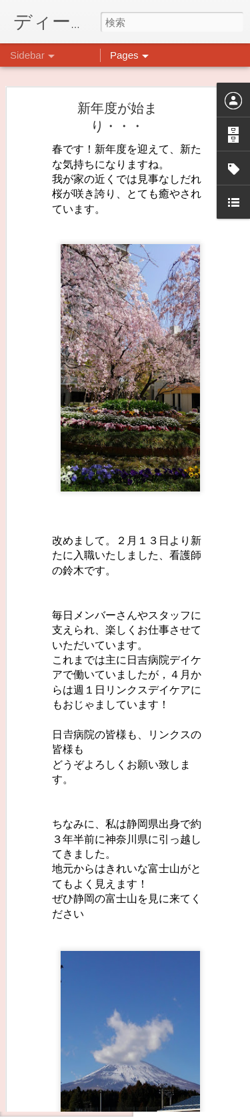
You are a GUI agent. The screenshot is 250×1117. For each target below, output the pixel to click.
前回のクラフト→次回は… (81, 981)
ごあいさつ (53, 1041)
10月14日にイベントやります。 (90, 951)
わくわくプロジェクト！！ (81, 1011)
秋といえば (53, 1101)
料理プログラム (61, 1071)
